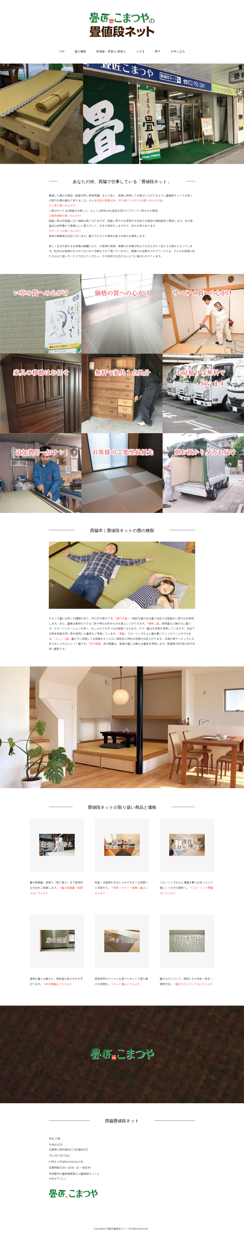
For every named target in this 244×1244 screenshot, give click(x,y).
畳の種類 (80, 51)
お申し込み (178, 51)
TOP (61, 51)
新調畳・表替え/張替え (111, 51)
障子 (158, 51)
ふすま (140, 51)
